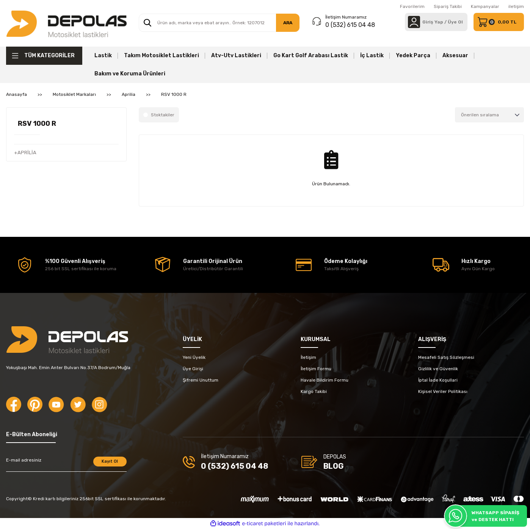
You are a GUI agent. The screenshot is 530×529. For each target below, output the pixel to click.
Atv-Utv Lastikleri (236, 55)
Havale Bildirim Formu (324, 380)
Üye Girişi (193, 368)
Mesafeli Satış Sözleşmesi (446, 357)
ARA (287, 22)
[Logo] (66, 23)
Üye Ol (455, 22)
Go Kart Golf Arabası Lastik (310, 55)
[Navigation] (44, 56)
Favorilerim (412, 6)
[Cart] (499, 22)
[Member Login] (414, 22)
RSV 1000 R (174, 94)
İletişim (308, 357)
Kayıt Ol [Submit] (110, 461)
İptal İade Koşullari (438, 380)
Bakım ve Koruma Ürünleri (129, 73)
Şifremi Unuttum (200, 380)
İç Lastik (372, 55)
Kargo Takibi (314, 391)
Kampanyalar (485, 6)
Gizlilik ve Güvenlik (438, 368)
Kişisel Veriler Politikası (442, 391)
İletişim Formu (316, 368)
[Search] (219, 23)
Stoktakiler (162, 114)
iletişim (516, 6)
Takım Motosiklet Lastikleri (161, 55)
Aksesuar (455, 55)
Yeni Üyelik (194, 357)
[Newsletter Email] (66, 464)
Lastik (103, 55)
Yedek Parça (413, 55)
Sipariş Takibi (448, 6)
